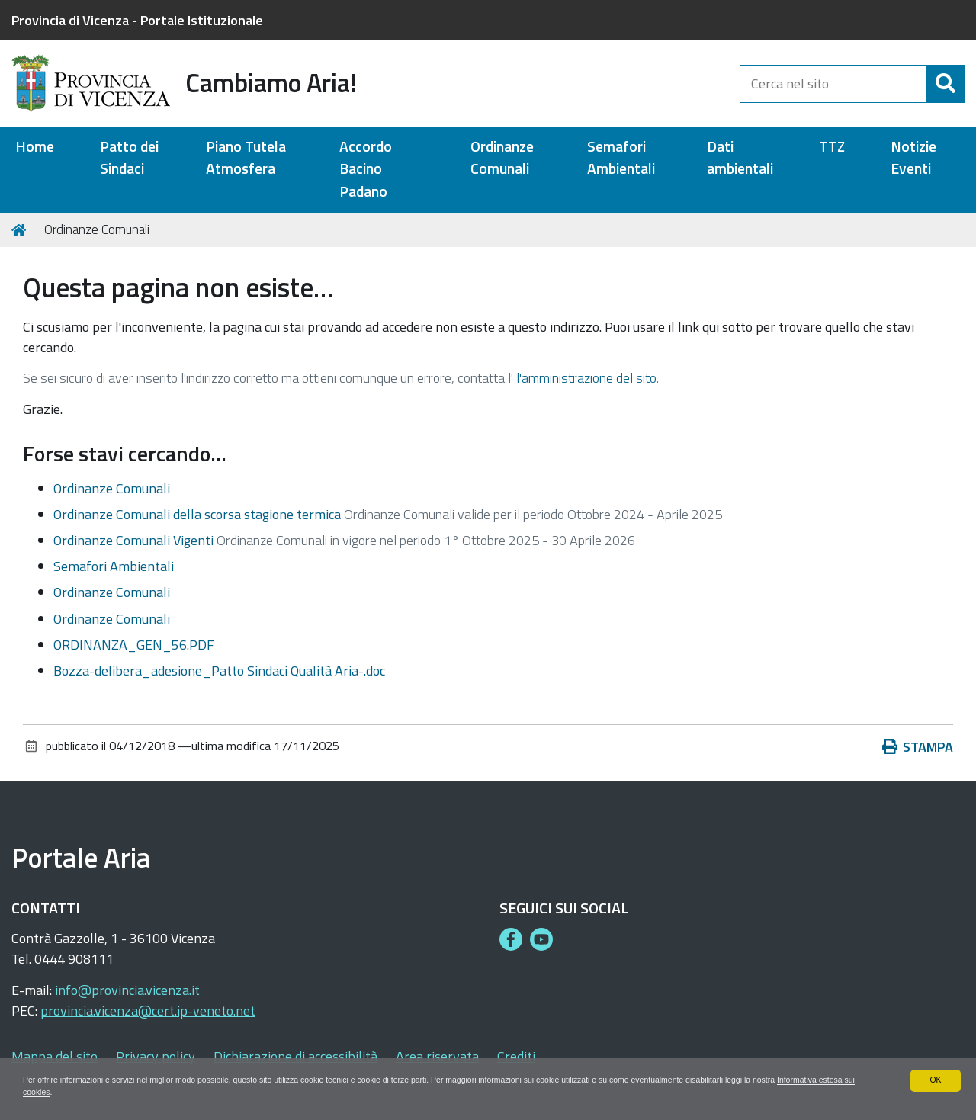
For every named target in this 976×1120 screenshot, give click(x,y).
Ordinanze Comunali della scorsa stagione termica (197, 514)
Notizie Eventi (913, 158)
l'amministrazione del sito (586, 377)
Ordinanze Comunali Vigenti (133, 540)
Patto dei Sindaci (129, 158)
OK (935, 1078)
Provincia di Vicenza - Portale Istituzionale (137, 20)
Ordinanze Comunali (502, 158)
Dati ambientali (740, 158)
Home (34, 147)
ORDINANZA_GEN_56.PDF (133, 644)
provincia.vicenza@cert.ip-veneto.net (147, 1010)
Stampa (918, 747)
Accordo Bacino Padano (365, 169)
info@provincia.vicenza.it (127, 990)
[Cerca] (945, 84)
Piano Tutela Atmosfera (246, 158)
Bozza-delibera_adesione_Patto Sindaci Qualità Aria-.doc (219, 670)
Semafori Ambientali (621, 158)
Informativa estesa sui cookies (112, 1091)
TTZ (832, 147)
